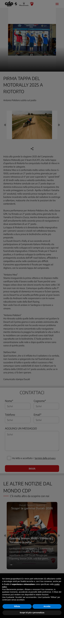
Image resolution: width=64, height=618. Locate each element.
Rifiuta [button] (17, 606)
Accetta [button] (47, 606)
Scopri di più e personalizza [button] (32, 613)
